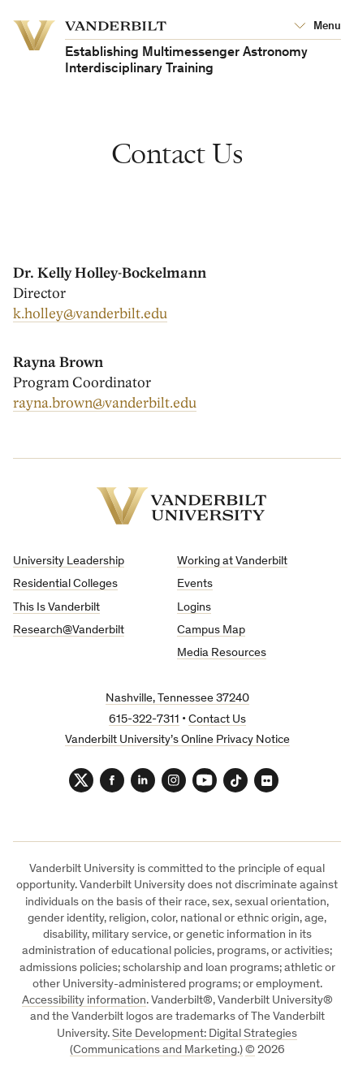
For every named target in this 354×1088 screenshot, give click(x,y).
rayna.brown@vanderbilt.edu (104, 403)
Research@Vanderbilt (68, 630)
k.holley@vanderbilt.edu (90, 313)
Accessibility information (84, 1001)
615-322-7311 (144, 720)
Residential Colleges (65, 584)
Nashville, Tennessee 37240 (177, 699)
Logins (194, 608)
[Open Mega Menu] (317, 26)
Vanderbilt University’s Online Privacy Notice (177, 740)
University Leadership (68, 561)
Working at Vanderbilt (232, 561)
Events (195, 584)
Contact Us (217, 720)
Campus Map (211, 630)
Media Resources (221, 653)
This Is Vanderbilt (56, 608)
